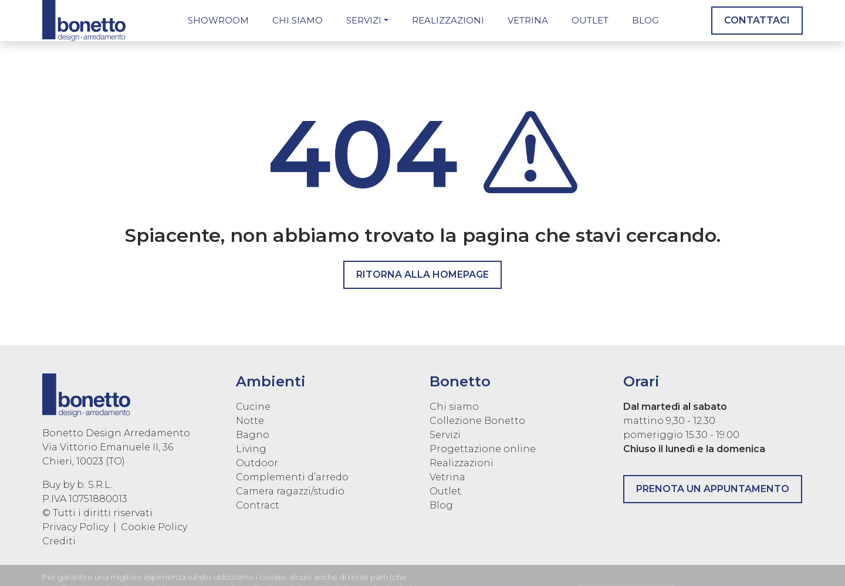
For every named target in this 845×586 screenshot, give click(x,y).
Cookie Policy (154, 527)
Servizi (363, 20)
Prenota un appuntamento (712, 488)
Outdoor (257, 463)
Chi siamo (297, 20)
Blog (645, 20)
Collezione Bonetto (477, 420)
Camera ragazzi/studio (290, 491)
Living (251, 448)
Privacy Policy (75, 527)
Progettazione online (483, 448)
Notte (250, 420)
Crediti (59, 541)
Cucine (253, 406)
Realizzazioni (448, 20)
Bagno (252, 434)
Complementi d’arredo (292, 477)
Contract (257, 505)
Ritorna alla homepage (422, 274)
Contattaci (757, 20)
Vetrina (528, 20)
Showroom (218, 20)
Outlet (590, 20)
